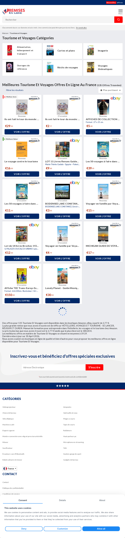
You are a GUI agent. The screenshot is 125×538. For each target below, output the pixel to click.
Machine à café (8, 425)
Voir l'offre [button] (22, 131)
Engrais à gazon (8, 430)
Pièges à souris (69, 419)
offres (114, 2)
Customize (62, 528)
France (9, 468)
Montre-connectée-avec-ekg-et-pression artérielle (22, 436)
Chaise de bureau (9, 413)
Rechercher (118, 19)
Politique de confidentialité (13, 488)
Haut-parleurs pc (69, 436)
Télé (65, 448)
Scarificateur (7, 448)
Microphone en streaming (73, 442)
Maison (5, 33)
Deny (24, 528)
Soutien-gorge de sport (72, 454)
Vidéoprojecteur (9, 407)
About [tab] (102, 500)
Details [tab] (62, 500)
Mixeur (5, 442)
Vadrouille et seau (70, 413)
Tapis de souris (69, 425)
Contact (5, 482)
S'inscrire (94, 367)
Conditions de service (11, 494)
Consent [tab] (23, 500)
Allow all (101, 528)
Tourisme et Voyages (18, 33)
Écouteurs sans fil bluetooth (13, 454)
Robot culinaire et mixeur (12, 460)
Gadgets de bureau (70, 460)
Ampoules (67, 407)
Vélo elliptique (8, 419)
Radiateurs (67, 430)
